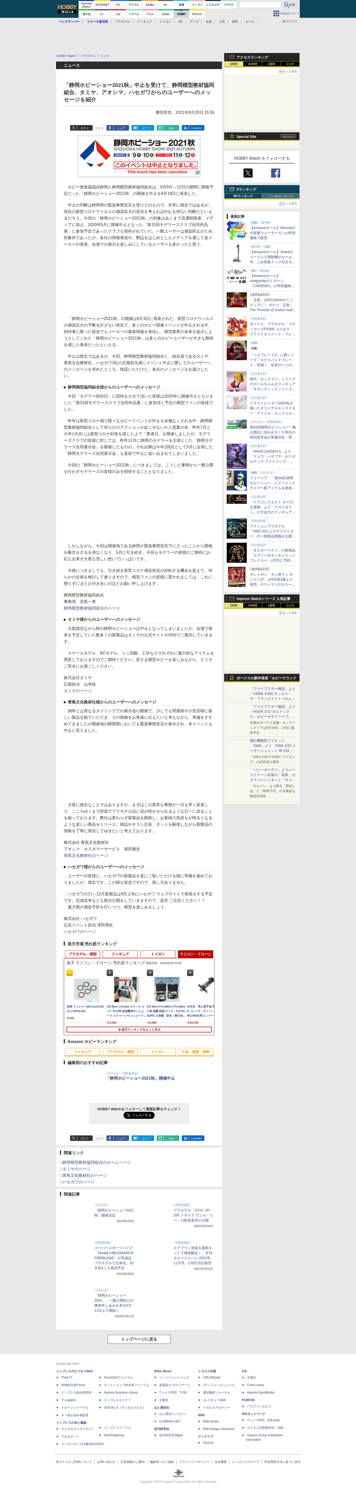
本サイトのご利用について (74, 1462)
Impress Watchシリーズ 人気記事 (263, 599)
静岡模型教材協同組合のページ (92, 608)
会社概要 (221, 1462)
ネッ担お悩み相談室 (74, 1415)
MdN (201, 1415)
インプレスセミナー (117, 1400)
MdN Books (211, 1421)
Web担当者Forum (73, 1385)
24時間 (252, 64)
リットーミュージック (174, 1377)
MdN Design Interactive (218, 1429)
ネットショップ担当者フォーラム (126, 1385)
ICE (244, 1371)
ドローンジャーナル (74, 1407)
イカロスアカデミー (216, 1407)
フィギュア (144, 21)
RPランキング (243, 196)
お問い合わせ (106, 1462)
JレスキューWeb (214, 1400)
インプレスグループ (245, 1462)
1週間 (271, 64)
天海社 (251, 1377)
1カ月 (290, 64)
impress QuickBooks (260, 1392)
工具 (222, 21)
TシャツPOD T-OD (173, 1392)
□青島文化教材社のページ (83, 1175)
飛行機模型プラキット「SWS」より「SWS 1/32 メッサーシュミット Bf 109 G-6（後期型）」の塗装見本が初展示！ (273, 751)
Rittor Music (162, 1371)
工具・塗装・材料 (196, 1052)
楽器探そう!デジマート (174, 1385)
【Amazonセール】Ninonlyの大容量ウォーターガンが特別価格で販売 (272, 233)
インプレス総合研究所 (76, 1392)
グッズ (194, 21)
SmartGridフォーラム (118, 1377)
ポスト (85, 128)
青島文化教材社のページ (86, 855)
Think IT (66, 1377)
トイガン (165, 21)
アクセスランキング (252, 57)
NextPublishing (114, 1435)
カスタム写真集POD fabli (265, 1427)
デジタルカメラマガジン (77, 1429)
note (171, 128)
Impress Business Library (121, 1392)
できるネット (70, 1436)
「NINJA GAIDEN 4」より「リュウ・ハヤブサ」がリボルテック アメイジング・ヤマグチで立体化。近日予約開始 (272, 461)
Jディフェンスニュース (219, 1385)
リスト (99, 128)
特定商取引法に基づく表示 (282, 1462)
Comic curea (255, 1385)
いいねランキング (281, 196)
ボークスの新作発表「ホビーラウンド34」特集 (266, 679)
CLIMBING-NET (170, 1421)
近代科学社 (161, 1429)
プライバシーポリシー (194, 1462)
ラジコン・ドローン (195, 954)
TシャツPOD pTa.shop (263, 1420)
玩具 (209, 21)
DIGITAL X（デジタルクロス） (124, 1407)
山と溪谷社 (161, 1407)
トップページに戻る (139, 1339)
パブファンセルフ (259, 1406)
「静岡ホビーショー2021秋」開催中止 (140, 1078)
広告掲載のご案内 (133, 1462)
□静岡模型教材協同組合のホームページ (95, 1162)
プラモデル (122, 21)
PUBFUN (248, 1400)
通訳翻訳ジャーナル (216, 1392)
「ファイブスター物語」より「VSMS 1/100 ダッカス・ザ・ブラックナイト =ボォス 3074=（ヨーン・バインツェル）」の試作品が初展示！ (272, 699)
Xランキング (246, 189)
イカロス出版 (207, 1371)
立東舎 (163, 1400)
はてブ (146, 128)
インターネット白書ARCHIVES (82, 1444)
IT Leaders (68, 1400)
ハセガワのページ (80, 931)
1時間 (234, 64)
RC (181, 21)
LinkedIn (196, 128)
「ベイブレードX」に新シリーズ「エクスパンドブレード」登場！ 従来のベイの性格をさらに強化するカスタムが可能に (272, 365)
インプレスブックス (117, 1427)
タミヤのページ (78, 691)
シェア (121, 128)
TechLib (208, 1443)
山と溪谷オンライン (172, 1414)
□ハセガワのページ (77, 1182)
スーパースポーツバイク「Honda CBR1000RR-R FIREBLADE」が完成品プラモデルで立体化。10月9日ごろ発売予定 (114, 1258)
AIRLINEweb (211, 1377)
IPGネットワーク (253, 1414)
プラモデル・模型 (83, 954)
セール (249, 21)
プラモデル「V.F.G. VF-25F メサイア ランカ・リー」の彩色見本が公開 (193, 1215)
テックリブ (205, 1436)
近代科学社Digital (171, 1435)
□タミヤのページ (75, 1169)
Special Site (246, 137)
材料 (235, 21)
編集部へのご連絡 (162, 1462)
